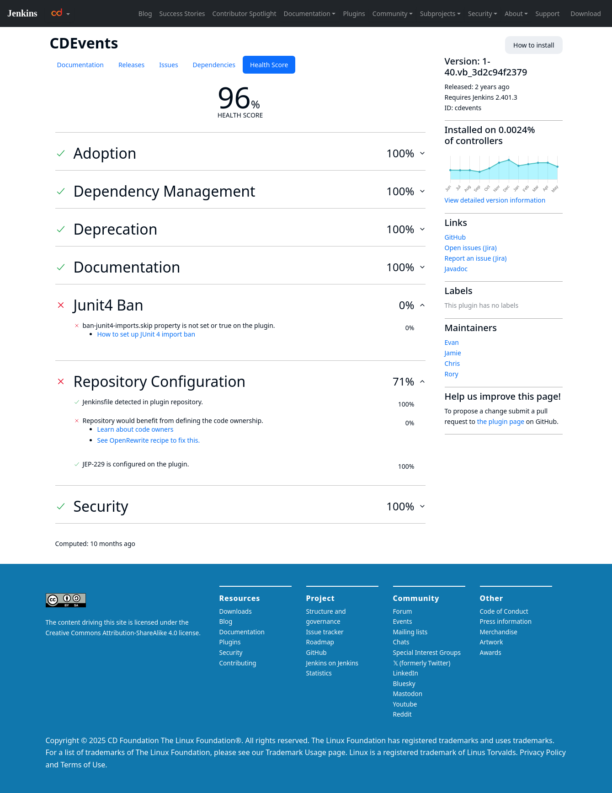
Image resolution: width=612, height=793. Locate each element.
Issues (168, 64)
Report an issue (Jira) (476, 258)
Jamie (453, 352)
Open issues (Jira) (471, 247)
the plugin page (501, 421)
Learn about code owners (135, 429)
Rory (451, 374)
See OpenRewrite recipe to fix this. (148, 440)
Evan (452, 342)
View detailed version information (495, 200)
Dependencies (214, 64)
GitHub (455, 237)
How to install (533, 45)
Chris (452, 363)
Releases (131, 64)
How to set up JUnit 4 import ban (146, 334)
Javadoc (456, 268)
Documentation (80, 64)
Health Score (269, 64)
